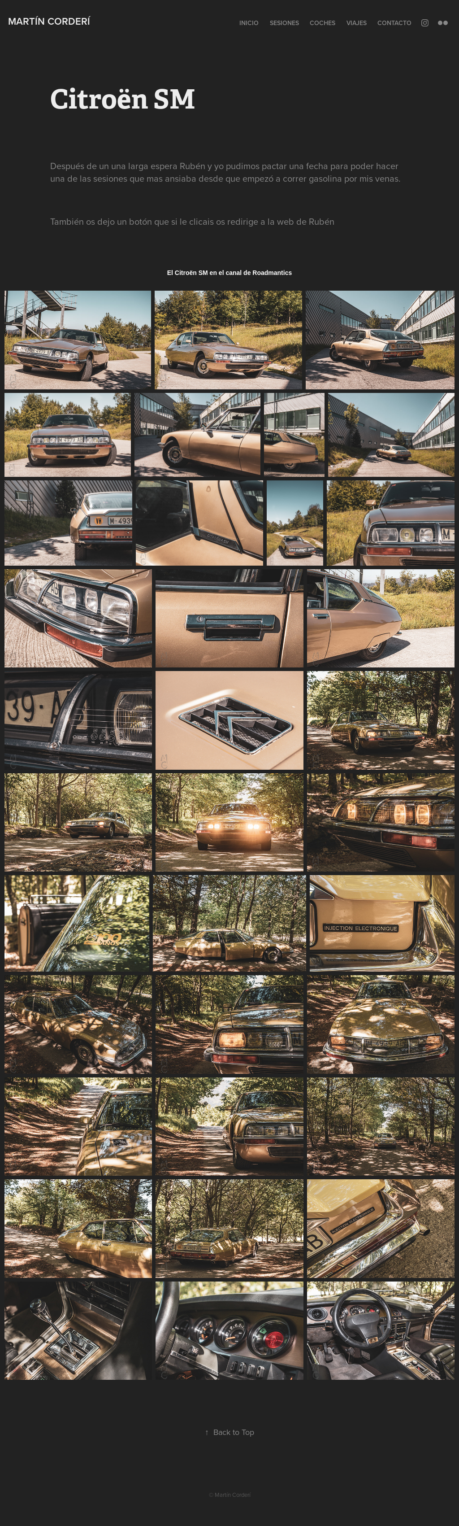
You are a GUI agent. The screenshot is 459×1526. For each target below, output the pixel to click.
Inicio (249, 22)
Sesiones (284, 22)
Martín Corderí (49, 21)
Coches (322, 22)
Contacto (394, 22)
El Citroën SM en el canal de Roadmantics (229, 272)
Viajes (356, 22)
